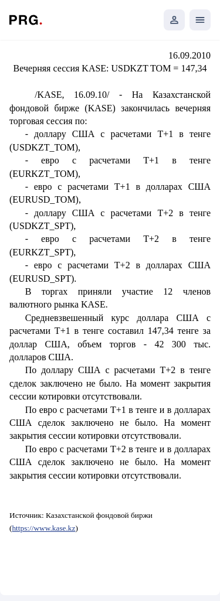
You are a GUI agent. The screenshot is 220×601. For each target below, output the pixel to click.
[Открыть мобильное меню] (200, 19)
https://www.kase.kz (43, 528)
